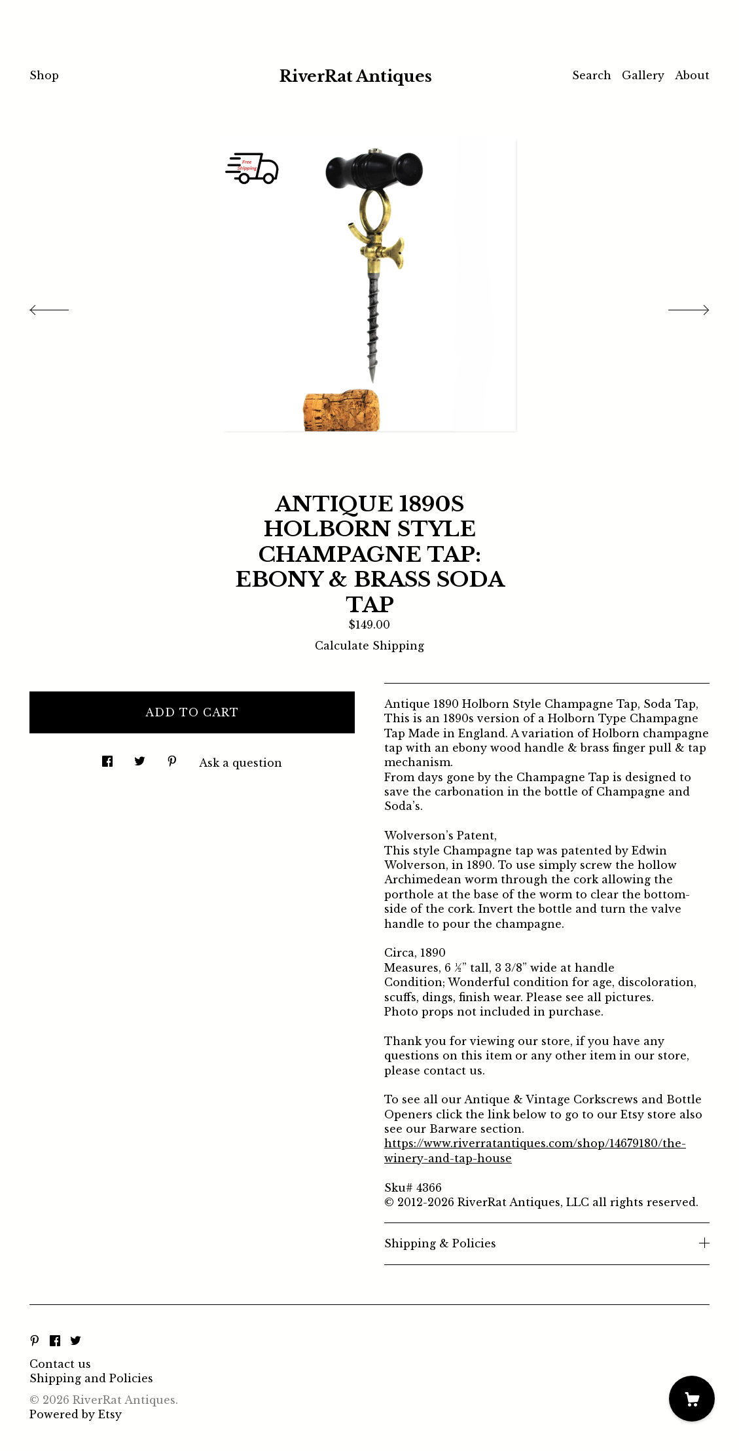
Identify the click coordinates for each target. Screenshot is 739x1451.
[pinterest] (34, 1341)
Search (591, 75)
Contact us (60, 1363)
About (692, 75)
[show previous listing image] (62, 306)
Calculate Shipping (369, 645)
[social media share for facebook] (107, 757)
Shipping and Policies (91, 1378)
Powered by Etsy (75, 1414)
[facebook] (55, 1341)
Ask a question (240, 762)
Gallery (643, 75)
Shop (44, 75)
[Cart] (692, 1399)
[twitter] (75, 1341)
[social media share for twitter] (139, 757)
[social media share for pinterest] (172, 757)
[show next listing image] (677, 306)
